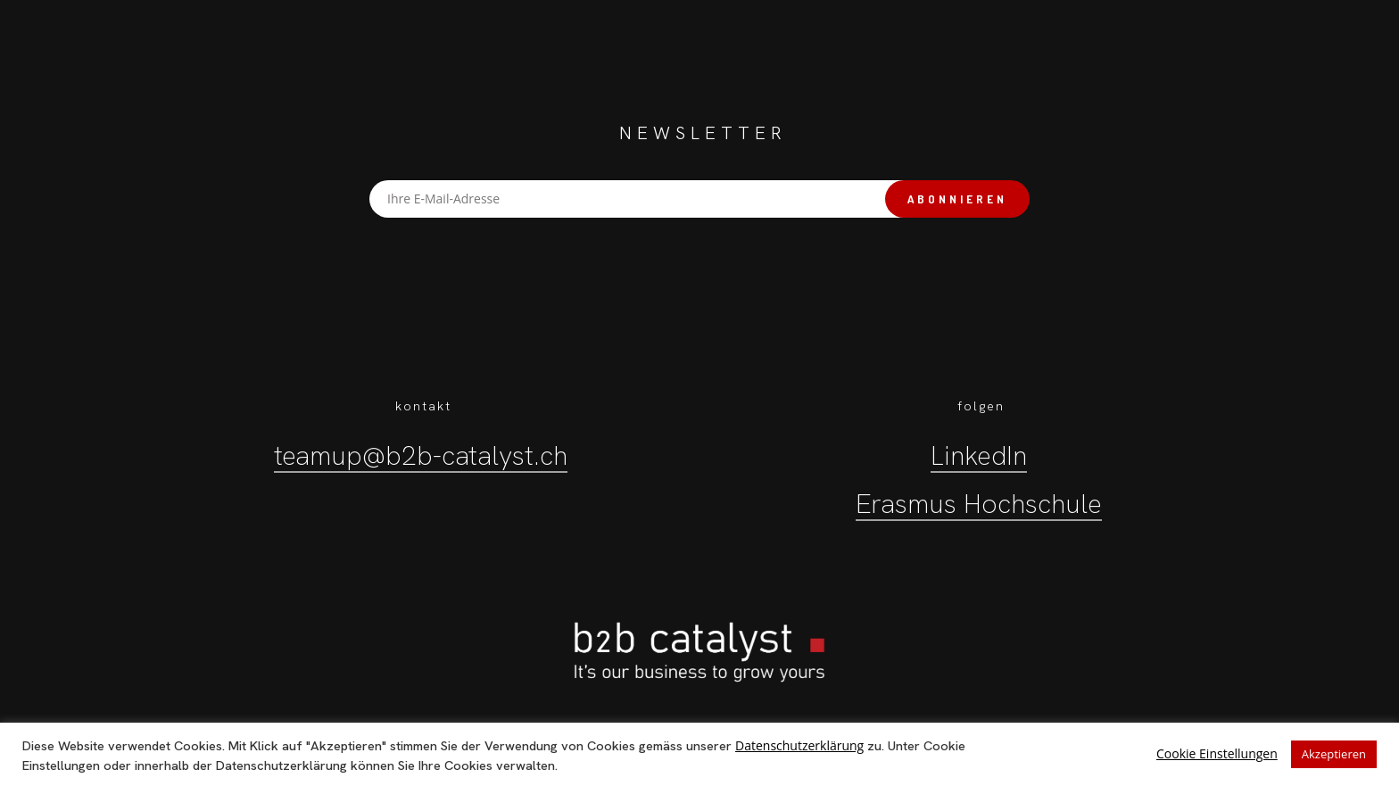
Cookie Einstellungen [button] (1217, 753)
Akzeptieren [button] (1334, 754)
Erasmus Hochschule (979, 503)
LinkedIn (979, 455)
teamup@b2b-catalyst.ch (420, 455)
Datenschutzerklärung (799, 745)
